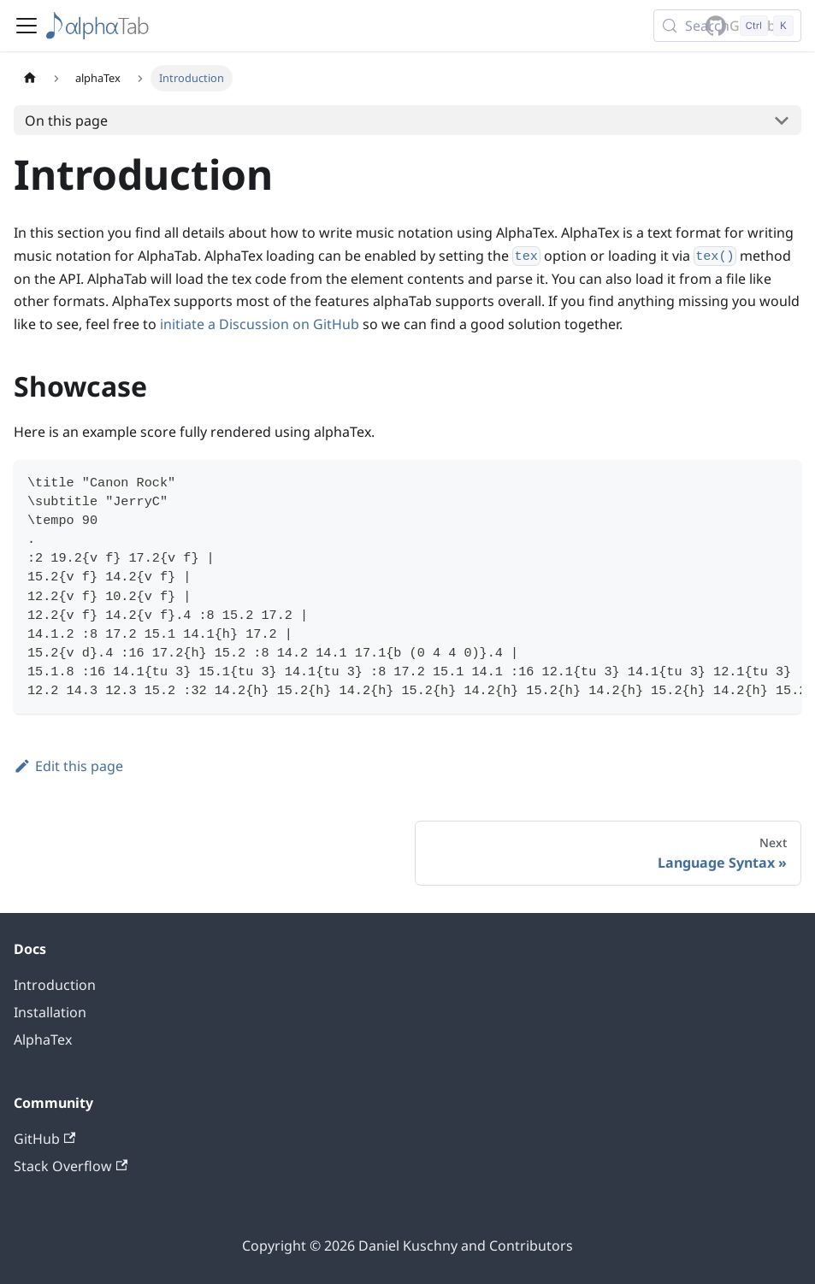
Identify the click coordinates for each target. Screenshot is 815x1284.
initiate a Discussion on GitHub (259, 324)
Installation (50, 1012)
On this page (66, 120)
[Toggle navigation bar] (26, 25)
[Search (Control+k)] (727, 25)
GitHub (44, 1138)
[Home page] (30, 78)
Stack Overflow (70, 1166)
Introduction (55, 984)
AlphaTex (43, 1039)
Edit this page (68, 766)
